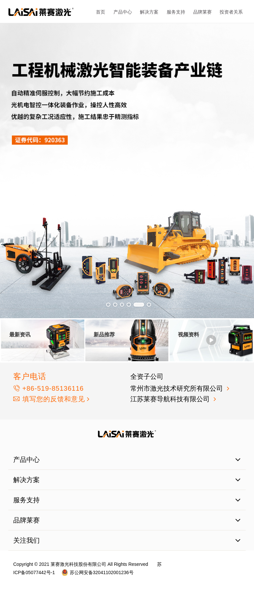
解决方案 (149, 12)
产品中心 (122, 12)
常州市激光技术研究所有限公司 (177, 388)
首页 (100, 12)
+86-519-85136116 (48, 388)
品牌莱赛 (202, 12)
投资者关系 (231, 12)
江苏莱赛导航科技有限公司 (171, 399)
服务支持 (176, 12)
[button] (108, 305)
